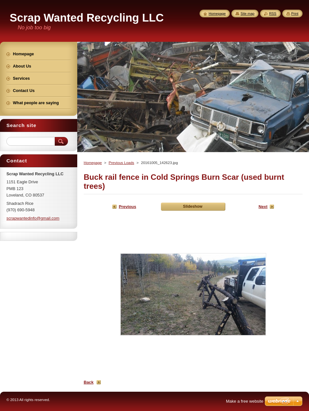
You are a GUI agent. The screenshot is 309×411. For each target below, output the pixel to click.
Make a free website (244, 401)
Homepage (93, 163)
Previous (127, 206)
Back (89, 382)
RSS (272, 13)
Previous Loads (121, 163)
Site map (247, 13)
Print (294, 13)
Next (262, 206)
